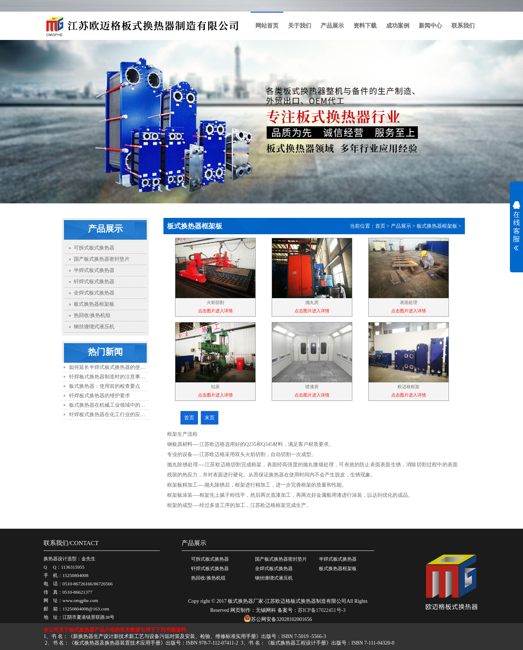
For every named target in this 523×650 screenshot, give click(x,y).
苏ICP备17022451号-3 (321, 610)
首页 (380, 226)
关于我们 (299, 26)
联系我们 (463, 26)
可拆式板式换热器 (210, 559)
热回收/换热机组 (208, 578)
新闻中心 (430, 26)
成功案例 (397, 26)
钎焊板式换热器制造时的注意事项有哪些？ (117, 376)
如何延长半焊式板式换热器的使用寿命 (112, 367)
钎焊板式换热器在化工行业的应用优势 (112, 414)
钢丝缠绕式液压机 (274, 578)
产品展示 (332, 26)
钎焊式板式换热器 (210, 568)
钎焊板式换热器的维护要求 (99, 395)
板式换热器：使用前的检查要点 (104, 386)
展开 (516, 225)
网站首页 (267, 26)
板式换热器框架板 (437, 226)
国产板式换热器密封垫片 (281, 559)
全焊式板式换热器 (274, 568)
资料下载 (365, 26)
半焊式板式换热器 (338, 559)
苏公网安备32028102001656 (278, 619)
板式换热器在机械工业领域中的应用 (109, 405)
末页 (209, 418)
